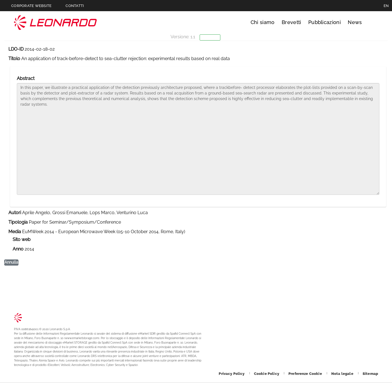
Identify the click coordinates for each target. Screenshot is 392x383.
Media (14, 231)
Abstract (25, 78)
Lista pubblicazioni (31, 62)
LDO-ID (16, 49)
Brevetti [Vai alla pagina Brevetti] (291, 22)
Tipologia (18, 222)
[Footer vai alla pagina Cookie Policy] (267, 374)
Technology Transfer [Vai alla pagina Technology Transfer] (55, 22)
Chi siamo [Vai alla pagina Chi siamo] (263, 22)
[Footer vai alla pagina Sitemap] (370, 374)
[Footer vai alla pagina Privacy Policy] (232, 374)
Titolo (14, 58)
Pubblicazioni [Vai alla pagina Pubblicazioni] (324, 22)
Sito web (22, 239)
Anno (18, 249)
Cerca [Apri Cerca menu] (373, 22)
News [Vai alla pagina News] (355, 22)
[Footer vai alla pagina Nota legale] (342, 374)
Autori (14, 212)
